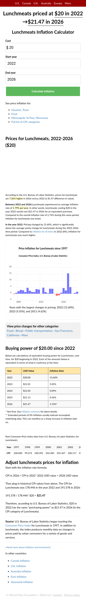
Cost (8, 40)
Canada (26, 3)
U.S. (17, 3)
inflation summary (30, 411)
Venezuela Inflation (22, 582)
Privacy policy (72, 595)
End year (10, 72)
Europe (58, 3)
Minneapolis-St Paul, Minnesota (29, 117)
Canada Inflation (20, 560)
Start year (11, 56)
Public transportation (39, 330)
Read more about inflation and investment (28, 547)
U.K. (36, 3)
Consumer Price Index (18, 525)
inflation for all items (43, 231)
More (68, 3)
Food (14, 113)
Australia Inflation (21, 571)
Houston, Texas (20, 109)
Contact (57, 595)
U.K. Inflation (18, 566)
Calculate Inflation (43, 91)
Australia (46, 3)
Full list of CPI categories (25, 121)
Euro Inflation (18, 576)
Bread (19, 330)
